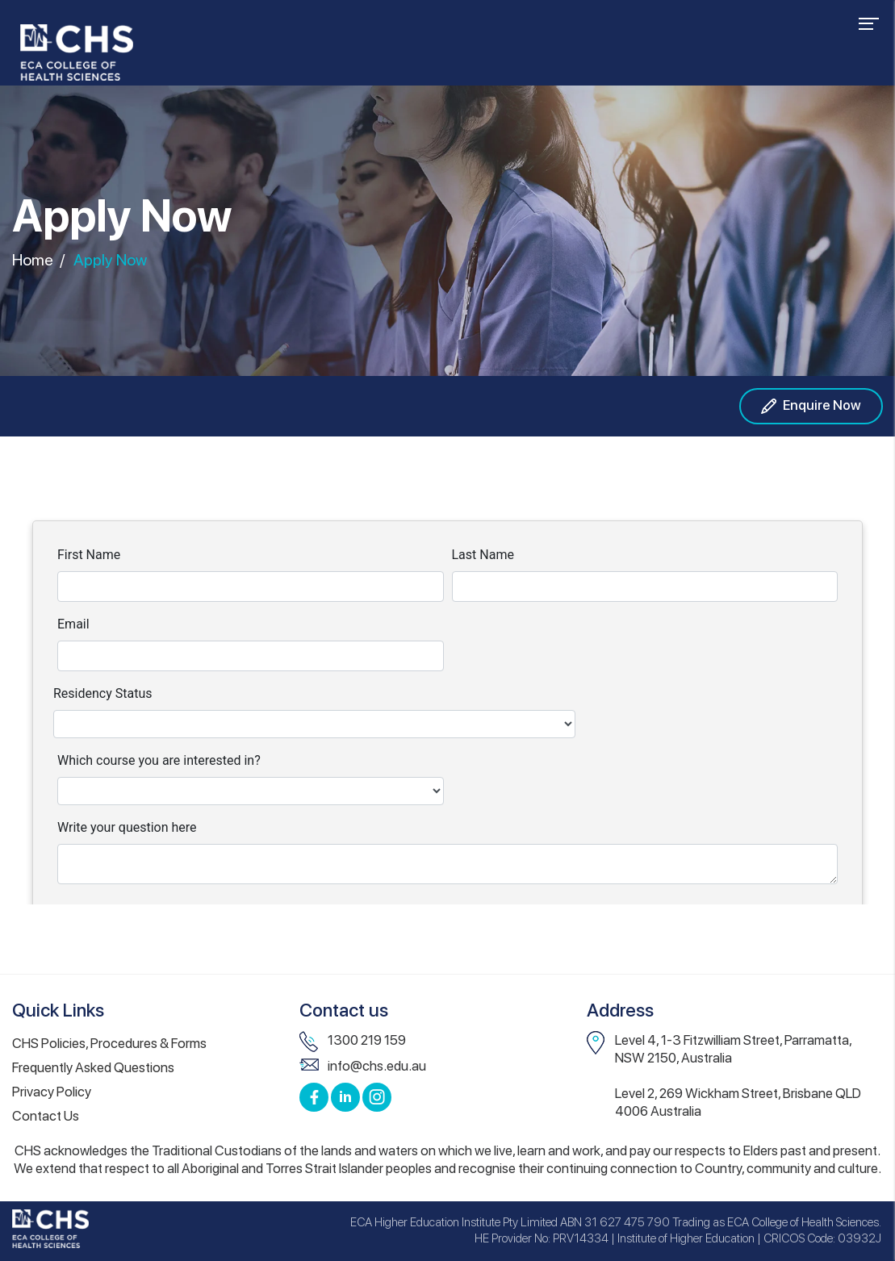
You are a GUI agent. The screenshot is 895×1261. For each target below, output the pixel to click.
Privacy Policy (51, 1092)
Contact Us (45, 1116)
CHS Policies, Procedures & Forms (109, 1043)
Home (32, 259)
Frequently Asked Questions (93, 1067)
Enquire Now (811, 406)
